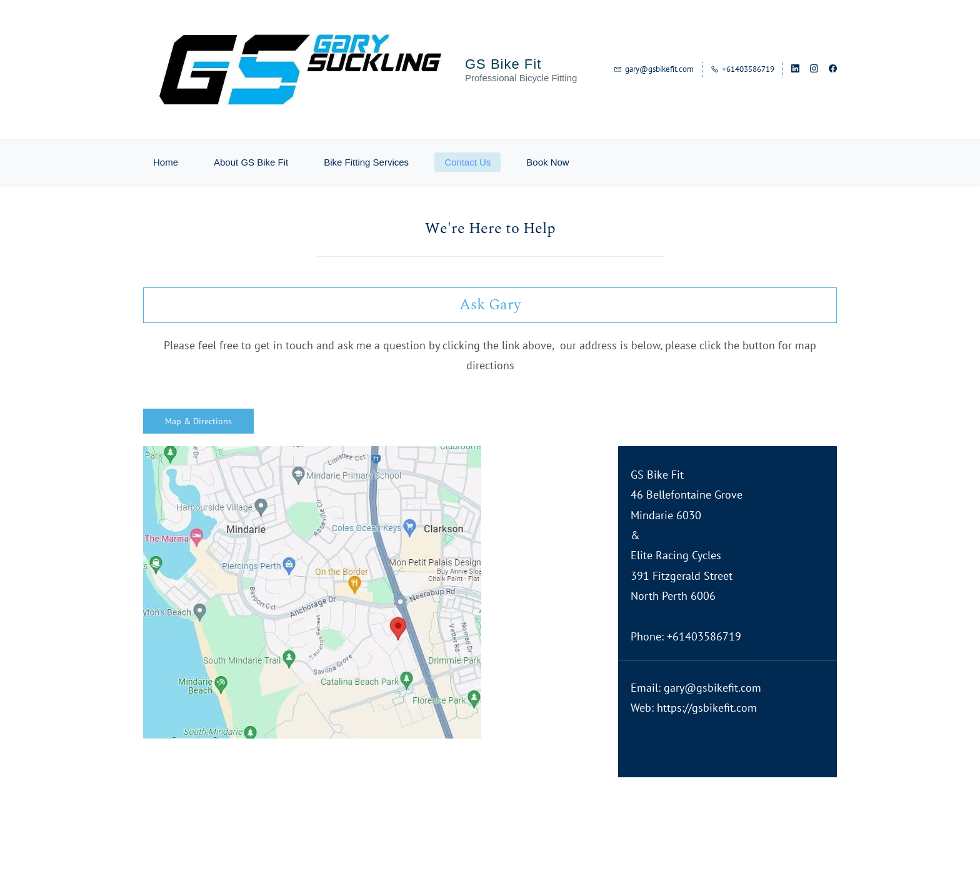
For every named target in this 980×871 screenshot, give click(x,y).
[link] (312, 456)
